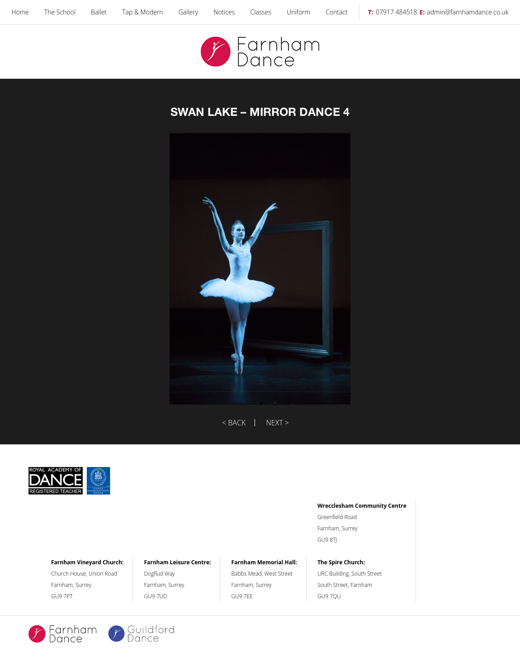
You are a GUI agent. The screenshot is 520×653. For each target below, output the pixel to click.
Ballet (99, 12)
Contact (337, 12)
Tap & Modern (142, 12)
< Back (234, 423)
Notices (224, 12)
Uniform (298, 12)
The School (60, 12)
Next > (277, 423)
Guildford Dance (147, 634)
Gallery (188, 12)
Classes (261, 12)
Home (19, 12)
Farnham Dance (260, 51)
